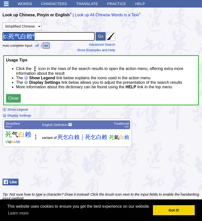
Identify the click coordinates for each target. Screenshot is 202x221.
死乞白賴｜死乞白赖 (82, 137)
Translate (87, 4)
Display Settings (17, 115)
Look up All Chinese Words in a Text (107, 15)
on (46, 45)
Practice (116, 4)
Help (140, 4)
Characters (54, 4)
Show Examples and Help (96, 50)
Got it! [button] (174, 210)
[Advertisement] (159, 164)
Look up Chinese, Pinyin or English (36, 15)
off (37, 45)
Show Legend (15, 109)
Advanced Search (102, 44)
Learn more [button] (18, 213)
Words (25, 4)
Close (13, 98)
